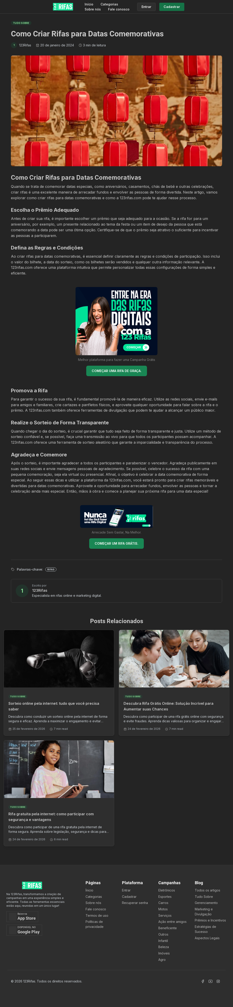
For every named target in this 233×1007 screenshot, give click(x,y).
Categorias (109, 4)
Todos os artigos (207, 890)
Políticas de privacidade (95, 924)
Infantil (163, 941)
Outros (163, 934)
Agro (162, 960)
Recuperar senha (135, 903)
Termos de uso (97, 915)
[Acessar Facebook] (203, 981)
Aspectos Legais (207, 938)
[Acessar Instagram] (218, 981)
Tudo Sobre (204, 897)
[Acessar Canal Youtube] (210, 981)
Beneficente (167, 928)
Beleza (163, 947)
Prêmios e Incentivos (210, 920)
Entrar (126, 890)
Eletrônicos (166, 890)
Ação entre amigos (172, 922)
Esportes (165, 897)
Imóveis (164, 953)
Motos (163, 909)
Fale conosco (118, 9)
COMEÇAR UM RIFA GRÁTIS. (116, 543)
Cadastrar (129, 897)
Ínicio (89, 890)
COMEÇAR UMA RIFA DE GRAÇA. (117, 371)
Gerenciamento (206, 903)
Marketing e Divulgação (204, 911)
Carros (163, 903)
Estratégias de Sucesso (205, 929)
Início (89, 4)
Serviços (165, 915)
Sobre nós (93, 9)
